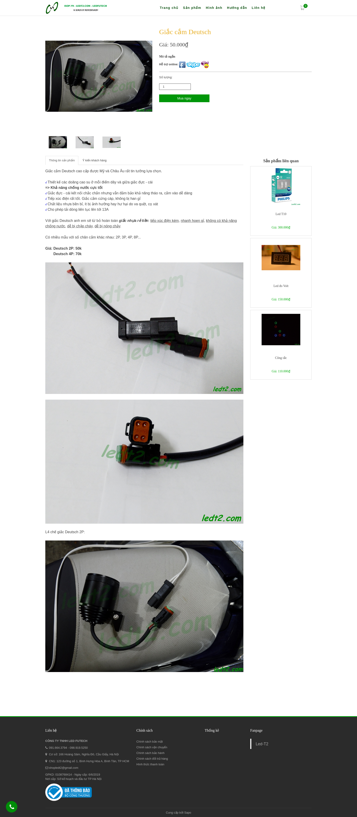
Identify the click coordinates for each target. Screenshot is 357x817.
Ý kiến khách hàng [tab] (95, 160)
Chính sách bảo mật (149, 741)
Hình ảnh (214, 8)
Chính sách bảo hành (150, 753)
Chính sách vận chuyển (151, 747)
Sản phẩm (192, 8)
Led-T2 (262, 744)
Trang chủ (169, 8)
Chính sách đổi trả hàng (152, 758)
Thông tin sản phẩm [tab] (62, 160)
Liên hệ (258, 8)
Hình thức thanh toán (150, 764)
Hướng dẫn (237, 8)
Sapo (187, 812)
